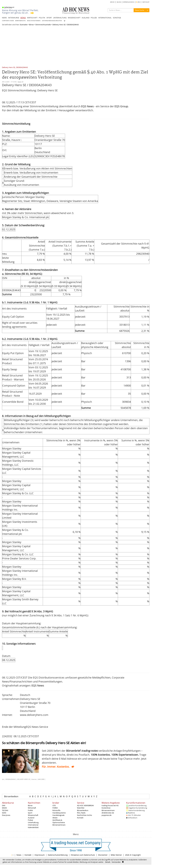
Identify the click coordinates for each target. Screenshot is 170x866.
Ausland (31, 817)
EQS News (87, 106)
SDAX (4, 813)
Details (107, 862)
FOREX (55, 808)
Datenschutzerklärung (58, 855)
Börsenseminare (58, 825)
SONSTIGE (117, 17)
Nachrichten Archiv (84, 815)
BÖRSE (23, 17)
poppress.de (106, 815)
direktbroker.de (108, 813)
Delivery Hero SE (8, 68)
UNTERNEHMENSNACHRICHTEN (52, 21)
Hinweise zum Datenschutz (83, 855)
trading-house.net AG (110, 805)
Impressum (40, 855)
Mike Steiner (116, 855)
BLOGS (119, 2)
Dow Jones (6, 815)
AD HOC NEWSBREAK (85, 805)
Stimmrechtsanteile (43, 24)
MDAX (4, 808)
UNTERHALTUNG (60, 17)
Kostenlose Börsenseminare (108, 809)
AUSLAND (85, 17)
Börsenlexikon (11, 796)
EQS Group (121, 106)
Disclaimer (103, 855)
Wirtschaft (32, 808)
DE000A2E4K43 (22, 68)
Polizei (30, 820)
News (18, 855)
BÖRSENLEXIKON (128, 2)
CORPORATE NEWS (8, 21)
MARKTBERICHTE (20, 21)
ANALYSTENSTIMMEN (34, 21)
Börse (31, 24)
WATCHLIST (145, 2)
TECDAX (5, 810)
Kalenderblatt (33, 827)
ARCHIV (112, 2)
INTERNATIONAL (105, 17)
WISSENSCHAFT (74, 17)
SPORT (49, 17)
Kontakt (80, 817)
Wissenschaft (33, 815)
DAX (3, 805)
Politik (30, 810)
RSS (138, 2)
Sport (30, 813)
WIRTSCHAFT (32, 17)
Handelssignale (58, 815)
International (33, 825)
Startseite (23, 24)
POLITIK (42, 17)
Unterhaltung (33, 822)
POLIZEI (94, 17)
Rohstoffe (56, 810)
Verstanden (116, 862)
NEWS (4, 17)
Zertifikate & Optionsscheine (58, 821)
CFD (54, 805)
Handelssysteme (59, 813)
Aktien (55, 817)
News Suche (139, 10)
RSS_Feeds (81, 813)
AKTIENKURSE (13, 17)
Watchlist (80, 808)
